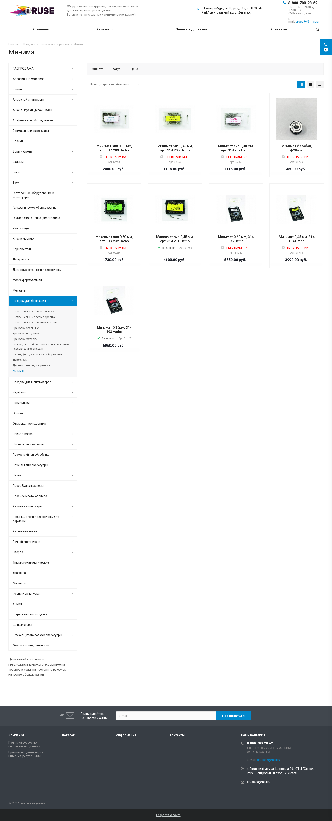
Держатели (20, 359)
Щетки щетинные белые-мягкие (33, 311)
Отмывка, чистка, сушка (29, 423)
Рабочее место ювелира (30, 496)
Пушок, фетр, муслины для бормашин (37, 354)
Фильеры (19, 583)
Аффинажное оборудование (33, 120)
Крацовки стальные (26, 328)
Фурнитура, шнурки (26, 593)
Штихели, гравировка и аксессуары (37, 635)
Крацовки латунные (26, 333)
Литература (21, 259)
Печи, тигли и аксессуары (30, 465)
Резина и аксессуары (27, 506)
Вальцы (18, 162)
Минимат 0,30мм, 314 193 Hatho (114, 330)
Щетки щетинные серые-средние (34, 317)
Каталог (105, 29)
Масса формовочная (27, 280)
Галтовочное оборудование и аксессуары (33, 195)
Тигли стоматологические (31, 562)
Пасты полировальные (28, 444)
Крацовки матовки (25, 339)
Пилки (17, 475)
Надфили (19, 392)
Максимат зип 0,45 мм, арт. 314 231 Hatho (175, 239)
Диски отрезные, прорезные (31, 365)
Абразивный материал (28, 79)
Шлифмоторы (22, 624)
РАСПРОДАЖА (23, 68)
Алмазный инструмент (28, 99)
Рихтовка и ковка (25, 531)
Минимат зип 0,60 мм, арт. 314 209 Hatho (114, 148)
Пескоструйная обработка (31, 454)
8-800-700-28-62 (302, 3)
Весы (16, 172)
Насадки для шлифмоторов (32, 382)
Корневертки (22, 249)
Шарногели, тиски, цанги (30, 614)
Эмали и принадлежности (31, 645)
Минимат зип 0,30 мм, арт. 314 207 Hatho (236, 148)
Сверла (18, 552)
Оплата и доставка (191, 29)
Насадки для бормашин (29, 301)
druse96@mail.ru (258, 782)
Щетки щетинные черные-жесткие (35, 322)
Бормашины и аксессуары (31, 130)
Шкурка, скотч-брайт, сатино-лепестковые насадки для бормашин (41, 346)
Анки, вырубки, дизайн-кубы (32, 110)
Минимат (18, 370)
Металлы (19, 290)
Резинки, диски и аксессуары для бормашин (36, 519)
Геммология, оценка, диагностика (36, 218)
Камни (17, 89)
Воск (16, 182)
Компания (40, 29)
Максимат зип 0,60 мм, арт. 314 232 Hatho (114, 239)
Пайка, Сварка (23, 434)
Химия (17, 604)
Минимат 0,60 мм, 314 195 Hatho (236, 239)
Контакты (278, 29)
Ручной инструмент (26, 541)
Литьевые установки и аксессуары (37, 269)
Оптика (18, 413)
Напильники (21, 402)
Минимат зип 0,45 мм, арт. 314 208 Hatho (175, 148)
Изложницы (21, 228)
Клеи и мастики (23, 238)
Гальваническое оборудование (35, 207)
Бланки (18, 141)
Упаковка (19, 573)
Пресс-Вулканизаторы (28, 485)
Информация (126, 735)
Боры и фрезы (22, 151)
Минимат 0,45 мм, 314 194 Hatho (296, 239)
